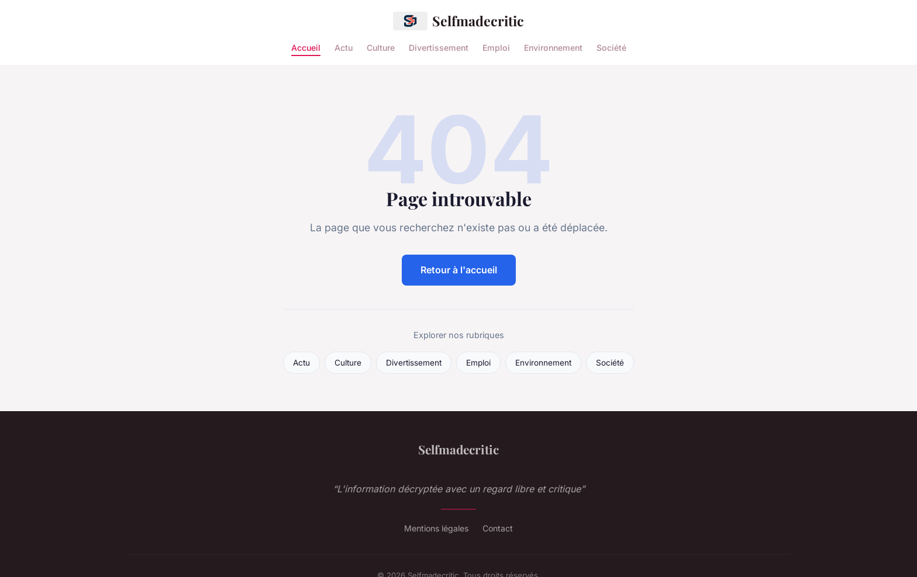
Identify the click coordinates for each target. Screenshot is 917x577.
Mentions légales (436, 528)
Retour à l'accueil (458, 270)
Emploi (496, 47)
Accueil (305, 47)
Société (611, 47)
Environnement (553, 47)
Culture (381, 47)
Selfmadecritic (458, 21)
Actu (344, 47)
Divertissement (438, 47)
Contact (497, 528)
